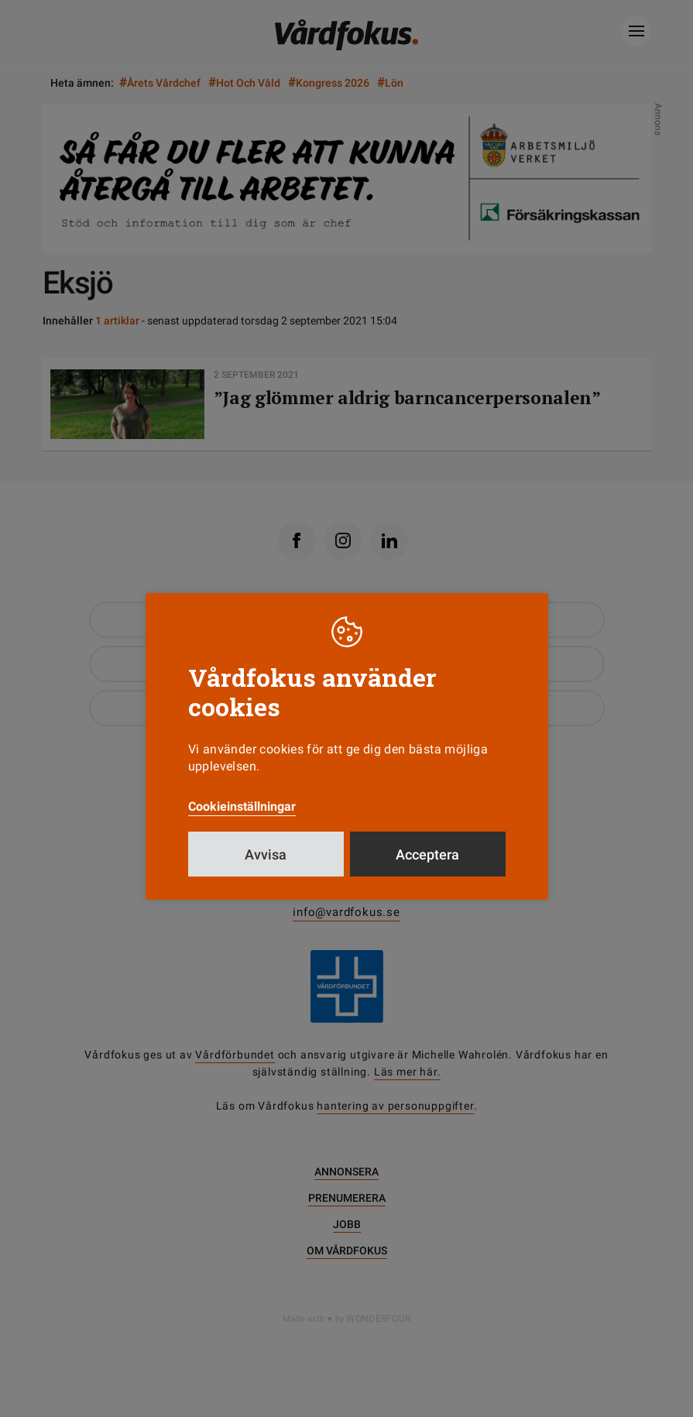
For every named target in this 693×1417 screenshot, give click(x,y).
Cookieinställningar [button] (242, 806)
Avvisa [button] (265, 854)
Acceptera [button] (427, 854)
